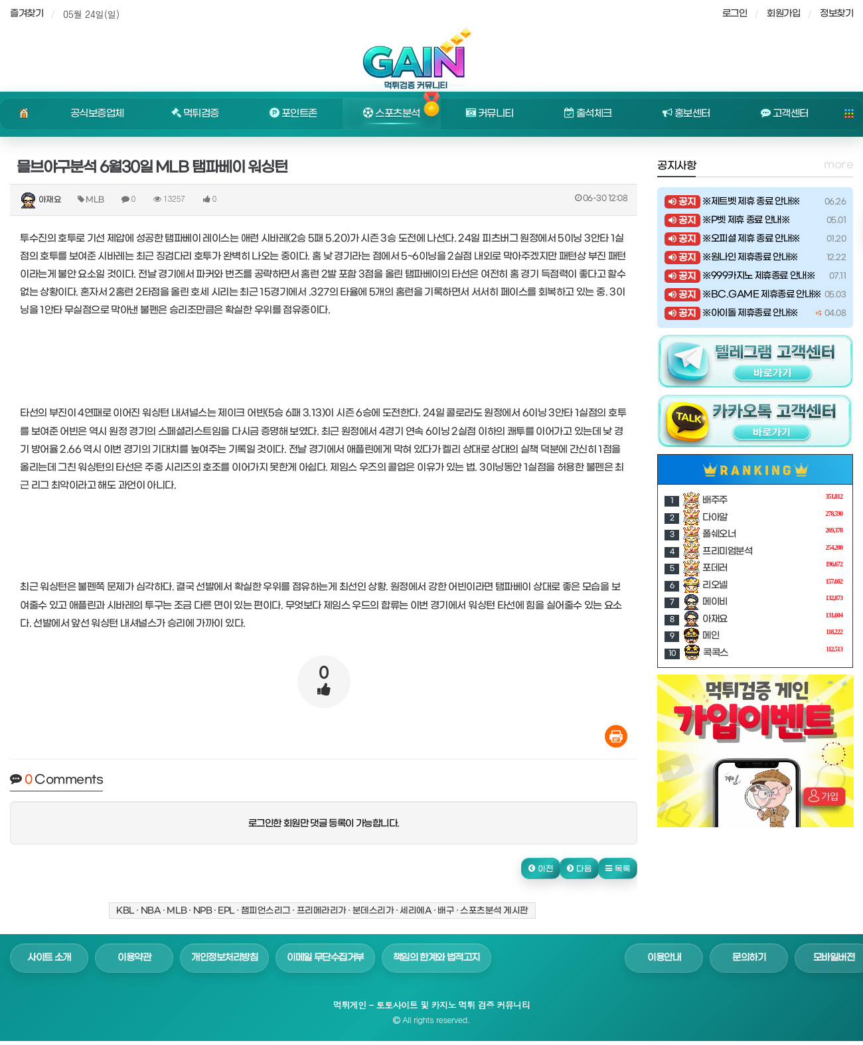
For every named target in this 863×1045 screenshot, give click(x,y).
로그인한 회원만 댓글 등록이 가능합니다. (324, 823)
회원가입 (783, 13)
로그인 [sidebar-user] (734, 13)
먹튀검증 (195, 114)
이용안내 (663, 957)
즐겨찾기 (26, 13)
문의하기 (748, 957)
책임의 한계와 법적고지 (436, 957)
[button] (540, 868)
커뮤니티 (490, 114)
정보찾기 (836, 13)
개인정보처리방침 (224, 957)
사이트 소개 (49, 957)
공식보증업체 (97, 114)
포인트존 (293, 114)
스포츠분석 (391, 114)
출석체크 (588, 114)
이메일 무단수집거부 (325, 957)
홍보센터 (686, 114)
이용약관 (134, 957)
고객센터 (785, 114)
